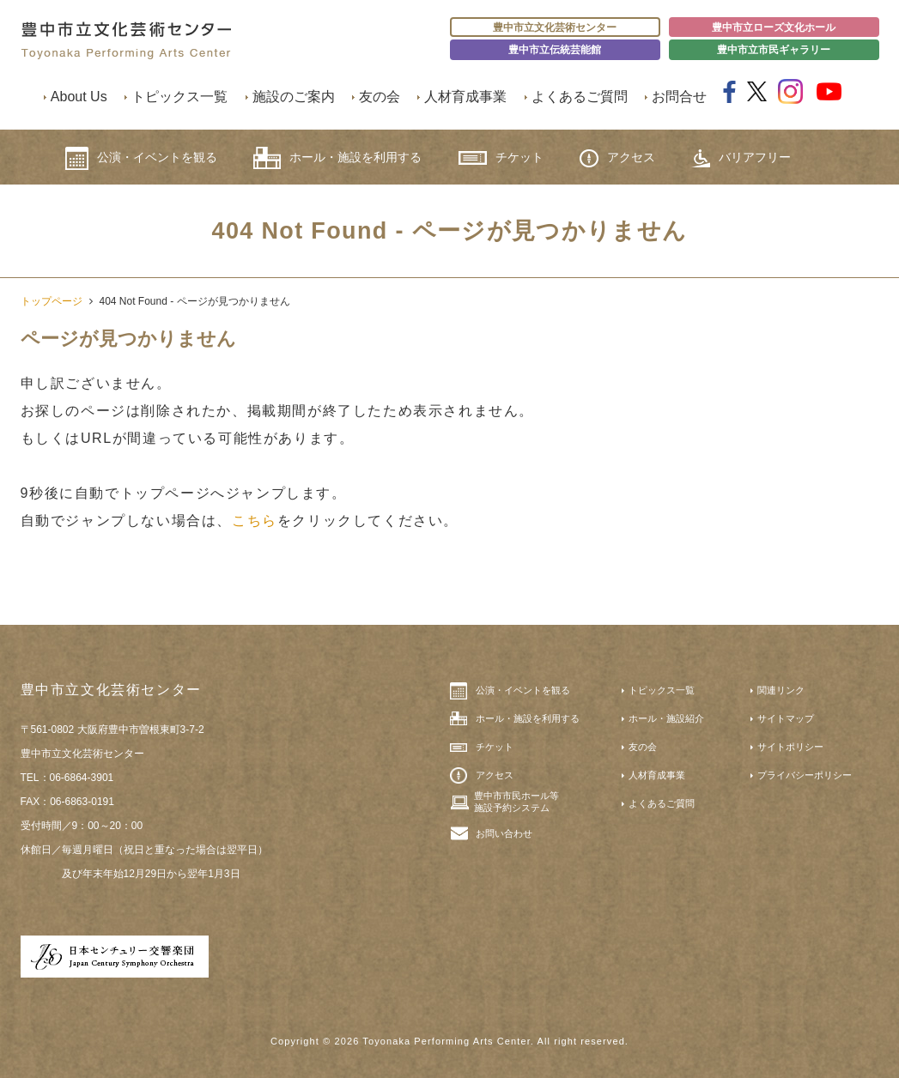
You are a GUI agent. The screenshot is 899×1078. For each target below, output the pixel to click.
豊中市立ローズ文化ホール (773, 27)
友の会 (379, 96)
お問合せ (679, 96)
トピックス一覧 (179, 96)
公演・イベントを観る (141, 158)
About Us (79, 96)
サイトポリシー (790, 747)
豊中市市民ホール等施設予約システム (516, 801)
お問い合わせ (504, 833)
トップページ (51, 301)
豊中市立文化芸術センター (555, 27)
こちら (254, 520)
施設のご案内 (293, 96)
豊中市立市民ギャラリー (773, 50)
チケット (501, 157)
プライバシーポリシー (804, 775)
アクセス (617, 158)
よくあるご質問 (580, 96)
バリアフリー (741, 158)
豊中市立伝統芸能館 (554, 50)
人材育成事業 (465, 96)
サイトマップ (785, 718)
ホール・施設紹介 (666, 718)
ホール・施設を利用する (337, 158)
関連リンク (781, 690)
